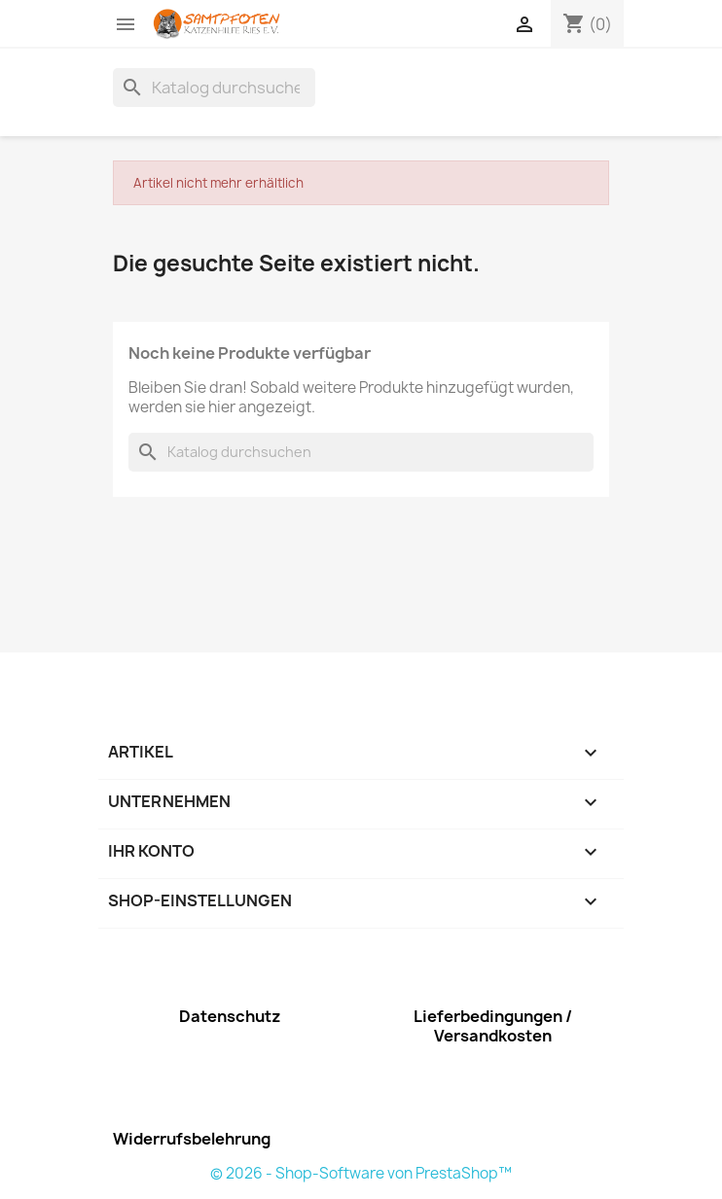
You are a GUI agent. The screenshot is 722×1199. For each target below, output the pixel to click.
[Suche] (214, 87)
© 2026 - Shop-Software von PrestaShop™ (361, 1173)
